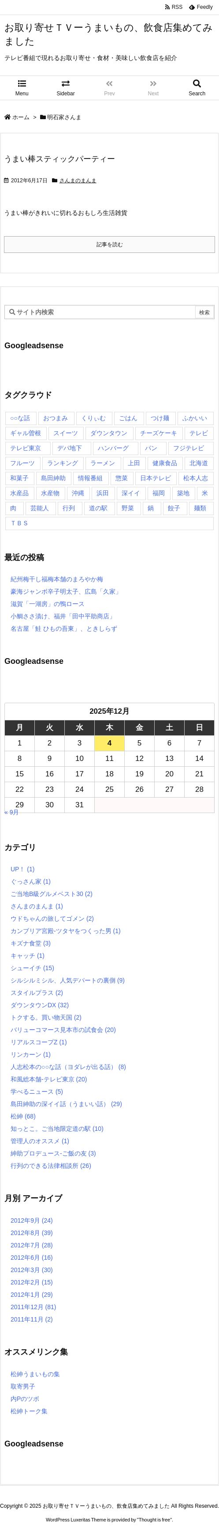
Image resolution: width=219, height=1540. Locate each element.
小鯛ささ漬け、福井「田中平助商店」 (63, 616)
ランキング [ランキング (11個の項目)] (62, 463)
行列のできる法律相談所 (51, 1165)
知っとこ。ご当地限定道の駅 (57, 1128)
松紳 (23, 1116)
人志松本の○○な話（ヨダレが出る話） (68, 1066)
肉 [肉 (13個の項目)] (13, 508)
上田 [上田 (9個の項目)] (134, 463)
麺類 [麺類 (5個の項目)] (200, 508)
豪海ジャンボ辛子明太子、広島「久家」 (66, 591)
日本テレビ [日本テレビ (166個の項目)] (155, 478)
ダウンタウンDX (40, 1005)
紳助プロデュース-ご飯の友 (53, 1153)
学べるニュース (37, 1091)
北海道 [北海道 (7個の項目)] (198, 463)
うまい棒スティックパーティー (59, 158)
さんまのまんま (78, 180)
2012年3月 (32, 1269)
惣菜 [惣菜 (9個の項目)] (121, 478)
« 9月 (11, 812)
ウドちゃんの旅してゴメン (52, 918)
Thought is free (154, 1519)
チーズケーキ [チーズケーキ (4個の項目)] (158, 433)
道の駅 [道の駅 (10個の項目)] (98, 508)
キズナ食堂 (31, 943)
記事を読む (110, 244)
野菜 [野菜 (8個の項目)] (128, 508)
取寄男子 (23, 1386)
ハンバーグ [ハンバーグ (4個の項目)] (113, 448)
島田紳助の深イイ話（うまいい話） (66, 1103)
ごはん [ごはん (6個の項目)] (128, 418)
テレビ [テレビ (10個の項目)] (198, 433)
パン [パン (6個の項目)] (151, 448)
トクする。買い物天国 (46, 1017)
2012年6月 (32, 1257)
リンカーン (31, 1054)
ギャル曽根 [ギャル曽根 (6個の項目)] (25, 433)
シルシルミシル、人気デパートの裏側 (68, 980)
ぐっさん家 (31, 881)
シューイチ (32, 967)
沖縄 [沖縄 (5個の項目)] (78, 493)
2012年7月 (32, 1245)
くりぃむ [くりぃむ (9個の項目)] (93, 418)
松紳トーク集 (29, 1411)
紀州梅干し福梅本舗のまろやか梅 (57, 579)
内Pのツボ (25, 1398)
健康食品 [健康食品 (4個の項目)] (164, 463)
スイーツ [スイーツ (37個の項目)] (65, 433)
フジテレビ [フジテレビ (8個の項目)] (188, 448)
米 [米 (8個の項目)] (205, 493)
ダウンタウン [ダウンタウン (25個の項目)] (108, 433)
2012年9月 (32, 1220)
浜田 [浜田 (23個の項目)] (103, 493)
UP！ (22, 869)
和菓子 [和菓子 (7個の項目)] (19, 478)
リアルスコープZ (39, 1042)
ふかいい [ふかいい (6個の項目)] (194, 418)
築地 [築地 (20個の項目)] (183, 493)
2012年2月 (32, 1282)
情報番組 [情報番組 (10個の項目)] (90, 478)
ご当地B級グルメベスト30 (52, 893)
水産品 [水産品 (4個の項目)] (19, 493)
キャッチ (28, 955)
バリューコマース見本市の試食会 (63, 1029)
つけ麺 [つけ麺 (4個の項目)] (160, 418)
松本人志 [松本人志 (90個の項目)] (195, 478)
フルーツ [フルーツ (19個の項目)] (22, 463)
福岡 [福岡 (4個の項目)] (158, 493)
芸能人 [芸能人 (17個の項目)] (39, 508)
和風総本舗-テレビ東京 (49, 1079)
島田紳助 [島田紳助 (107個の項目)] (53, 478)
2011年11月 (32, 1319)
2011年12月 (33, 1306)
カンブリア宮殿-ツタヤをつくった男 (66, 930)
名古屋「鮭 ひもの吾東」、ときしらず (64, 628)
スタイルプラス (37, 992)
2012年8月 (32, 1232)
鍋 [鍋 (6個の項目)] (151, 508)
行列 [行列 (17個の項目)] (69, 508)
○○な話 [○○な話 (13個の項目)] (20, 418)
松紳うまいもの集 (35, 1374)
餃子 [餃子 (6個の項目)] (174, 508)
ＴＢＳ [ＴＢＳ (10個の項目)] (19, 523)
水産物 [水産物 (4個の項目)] (50, 493)
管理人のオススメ (40, 1141)
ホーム (21, 117)
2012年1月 (32, 1294)
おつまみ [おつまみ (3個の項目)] (55, 418)
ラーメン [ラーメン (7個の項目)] (102, 463)
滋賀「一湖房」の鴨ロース (48, 603)
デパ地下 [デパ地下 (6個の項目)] (69, 448)
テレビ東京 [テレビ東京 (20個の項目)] (25, 448)
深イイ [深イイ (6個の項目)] (131, 493)
